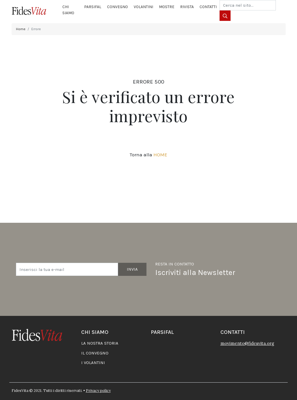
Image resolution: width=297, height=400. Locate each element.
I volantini (93, 362)
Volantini (143, 6)
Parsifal (92, 6)
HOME (160, 155)
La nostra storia (99, 343)
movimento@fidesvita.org (247, 343)
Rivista (187, 6)
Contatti (208, 6)
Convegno (117, 6)
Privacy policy (98, 390)
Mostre (166, 6)
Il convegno (94, 353)
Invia (132, 269)
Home (21, 29)
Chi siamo (68, 9)
